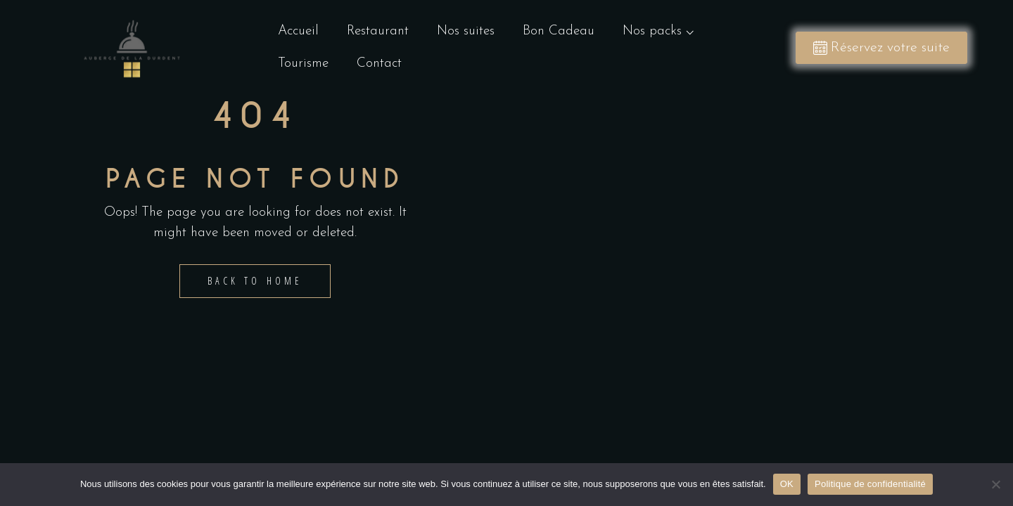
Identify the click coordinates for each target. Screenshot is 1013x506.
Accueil (298, 31)
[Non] (995, 484)
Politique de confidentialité (870, 484)
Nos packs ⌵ (662, 32)
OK (787, 484)
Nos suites (466, 31)
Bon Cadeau (558, 31)
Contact (379, 63)
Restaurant (378, 31)
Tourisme (303, 63)
